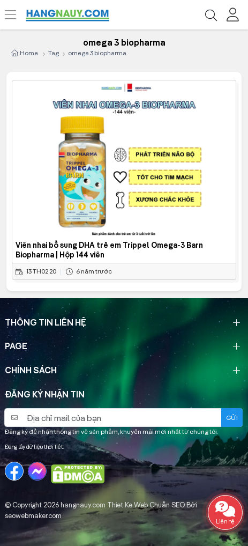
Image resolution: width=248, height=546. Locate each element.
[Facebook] (14, 471)
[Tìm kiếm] (210, 14)
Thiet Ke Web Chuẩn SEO (146, 504)
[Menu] (16, 14)
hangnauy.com (83, 504)
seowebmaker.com (33, 515)
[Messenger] (37, 471)
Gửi (232, 418)
